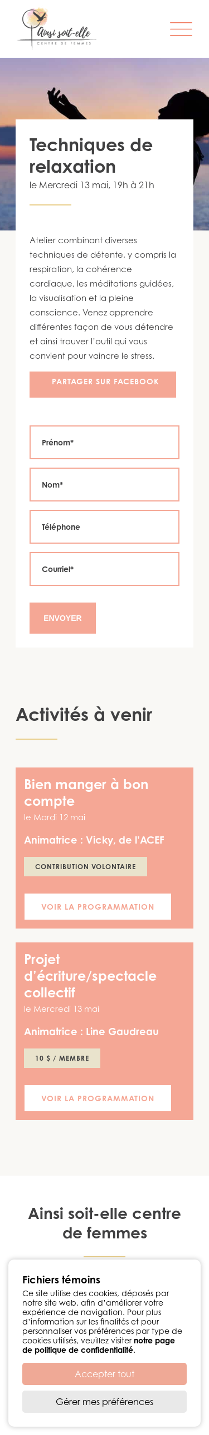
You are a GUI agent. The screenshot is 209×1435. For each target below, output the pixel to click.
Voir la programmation (97, 906)
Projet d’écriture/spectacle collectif (90, 976)
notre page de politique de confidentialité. (98, 1345)
